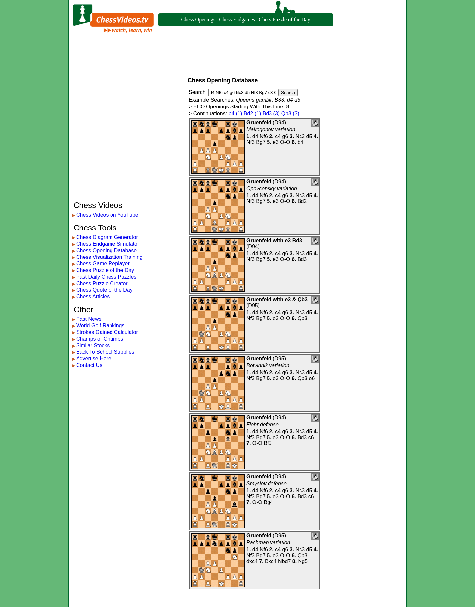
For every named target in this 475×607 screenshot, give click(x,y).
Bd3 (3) (271, 113)
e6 (312, 378)
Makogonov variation (270, 129)
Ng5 (303, 561)
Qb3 (302, 318)
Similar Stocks (93, 345)
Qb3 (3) (290, 113)
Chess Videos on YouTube (107, 215)
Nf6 (264, 136)
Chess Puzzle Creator (102, 283)
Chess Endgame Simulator (107, 244)
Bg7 (260, 142)
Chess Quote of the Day (104, 290)
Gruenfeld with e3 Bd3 (274, 240)
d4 (255, 136)
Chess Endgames (237, 19)
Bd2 (302, 201)
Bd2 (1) (252, 113)
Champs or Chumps (99, 339)
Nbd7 (284, 561)
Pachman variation (268, 542)
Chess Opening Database (106, 250)
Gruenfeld (258, 122)
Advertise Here (93, 358)
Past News (88, 319)
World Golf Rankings (100, 325)
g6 (285, 136)
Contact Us (89, 365)
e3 (276, 142)
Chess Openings (198, 19)
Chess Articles (93, 296)
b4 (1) (235, 113)
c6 (311, 437)
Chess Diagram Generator (107, 237)
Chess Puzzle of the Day (284, 19)
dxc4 (252, 561)
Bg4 (268, 502)
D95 (253, 305)
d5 (309, 136)
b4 (300, 142)
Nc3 (300, 136)
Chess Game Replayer (103, 263)
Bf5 (267, 443)
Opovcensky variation (271, 188)
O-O (285, 142)
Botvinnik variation (267, 365)
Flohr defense (262, 424)
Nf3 (250, 142)
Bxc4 (271, 561)
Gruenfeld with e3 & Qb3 (277, 299)
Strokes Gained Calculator (107, 332)
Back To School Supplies (105, 352)
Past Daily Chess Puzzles (106, 277)
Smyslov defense (266, 483)
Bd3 (302, 259)
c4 (278, 136)
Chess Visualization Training (109, 257)
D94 (279, 122)
